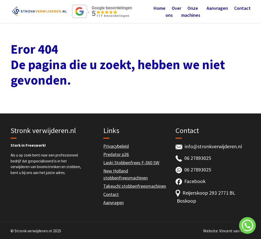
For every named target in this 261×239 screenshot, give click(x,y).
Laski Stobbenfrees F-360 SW (131, 163)
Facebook (194, 181)
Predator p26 (116, 154)
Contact (242, 8)
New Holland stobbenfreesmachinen (125, 174)
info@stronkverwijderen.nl (213, 146)
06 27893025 (197, 158)
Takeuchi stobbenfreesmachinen (134, 186)
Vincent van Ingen (235, 230)
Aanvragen (217, 8)
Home (159, 8)
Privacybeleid (116, 146)
